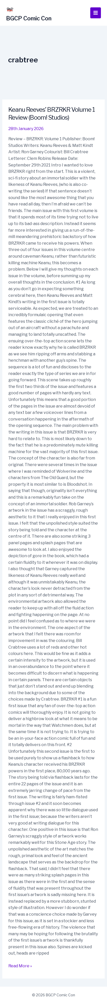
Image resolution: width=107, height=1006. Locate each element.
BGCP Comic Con (28, 18)
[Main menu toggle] (95, 12)
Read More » (20, 965)
